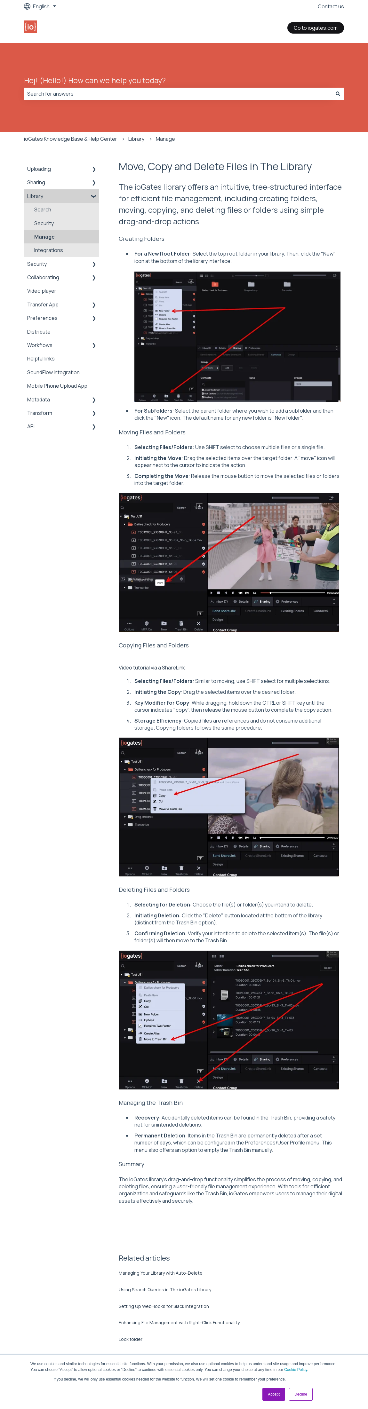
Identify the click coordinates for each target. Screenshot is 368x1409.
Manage (165, 138)
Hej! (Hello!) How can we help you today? (95, 80)
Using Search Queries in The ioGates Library (165, 1289)
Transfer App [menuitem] (43, 304)
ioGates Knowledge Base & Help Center (70, 138)
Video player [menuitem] (41, 290)
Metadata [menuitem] (38, 399)
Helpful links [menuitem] (41, 358)
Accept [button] (274, 1394)
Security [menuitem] (44, 223)
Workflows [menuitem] (39, 345)
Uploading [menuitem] (39, 168)
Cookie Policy (295, 1369)
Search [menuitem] (42, 209)
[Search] (338, 94)
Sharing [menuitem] (36, 182)
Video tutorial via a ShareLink (152, 667)
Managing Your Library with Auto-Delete (161, 1273)
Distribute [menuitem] (39, 331)
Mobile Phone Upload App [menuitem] (57, 385)
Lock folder (130, 1339)
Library (136, 138)
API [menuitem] (31, 426)
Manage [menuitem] (44, 236)
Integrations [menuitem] (48, 250)
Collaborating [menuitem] (43, 277)
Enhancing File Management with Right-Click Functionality (179, 1322)
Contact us (331, 6)
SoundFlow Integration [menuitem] (53, 372)
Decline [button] (300, 1394)
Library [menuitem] (35, 196)
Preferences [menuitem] (42, 317)
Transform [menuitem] (39, 412)
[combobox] (178, 94)
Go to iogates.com (316, 27)
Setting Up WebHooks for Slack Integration (164, 1306)
